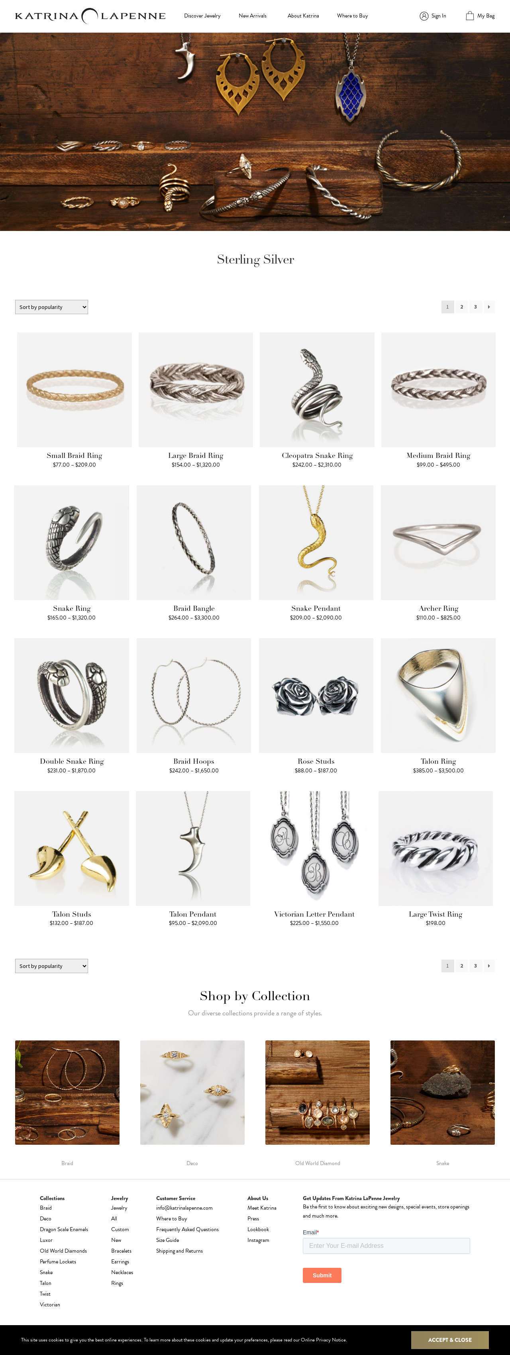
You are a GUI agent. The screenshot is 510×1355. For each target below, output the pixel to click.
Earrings (120, 1261)
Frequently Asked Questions (187, 1229)
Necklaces (122, 1272)
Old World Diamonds (63, 1251)
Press (253, 1218)
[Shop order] (51, 307)
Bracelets (121, 1251)
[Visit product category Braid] (67, 1103)
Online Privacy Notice (323, 1340)
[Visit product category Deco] (192, 1103)
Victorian (50, 1304)
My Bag (485, 16)
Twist (45, 1294)
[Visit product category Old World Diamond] (317, 1103)
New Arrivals (253, 16)
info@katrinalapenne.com (184, 1208)
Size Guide (167, 1240)
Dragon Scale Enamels (64, 1229)
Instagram (258, 1240)
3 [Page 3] (475, 306)
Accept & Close (450, 1340)
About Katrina (303, 16)
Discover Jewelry (202, 16)
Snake (46, 1272)
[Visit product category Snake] (442, 1103)
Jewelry (119, 1208)
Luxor (46, 1240)
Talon (45, 1283)
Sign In (439, 16)
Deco (45, 1218)
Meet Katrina (262, 1208)
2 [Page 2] (461, 306)
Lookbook (258, 1229)
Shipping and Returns (179, 1251)
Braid (46, 1208)
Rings (117, 1283)
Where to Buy (352, 16)
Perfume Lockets (58, 1261)
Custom (120, 1229)
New (116, 1240)
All (114, 1218)
